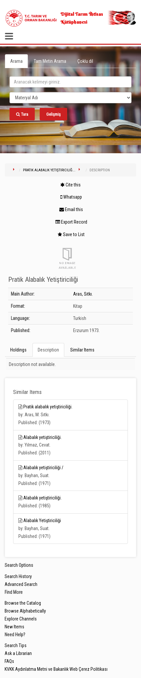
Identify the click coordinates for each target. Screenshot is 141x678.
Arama (16, 61)
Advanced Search (21, 584)
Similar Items (82, 349)
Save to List (71, 234)
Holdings (18, 349)
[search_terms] (70, 81)
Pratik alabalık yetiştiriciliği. (47, 406)
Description (48, 349)
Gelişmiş (53, 114)
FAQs (9, 661)
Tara (22, 114)
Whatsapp (71, 197)
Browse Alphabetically (25, 611)
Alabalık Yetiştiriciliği (42, 520)
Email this (71, 209)
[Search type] (70, 97)
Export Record (71, 222)
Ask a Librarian (18, 653)
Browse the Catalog (23, 603)
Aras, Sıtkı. (83, 294)
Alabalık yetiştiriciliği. (42, 437)
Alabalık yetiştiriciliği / (43, 467)
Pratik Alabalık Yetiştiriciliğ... (49, 170)
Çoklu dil (85, 61)
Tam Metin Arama (50, 61)
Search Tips (16, 645)
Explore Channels (21, 618)
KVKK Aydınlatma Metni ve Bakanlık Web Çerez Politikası (56, 669)
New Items (14, 626)
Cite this (70, 184)
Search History (18, 576)
